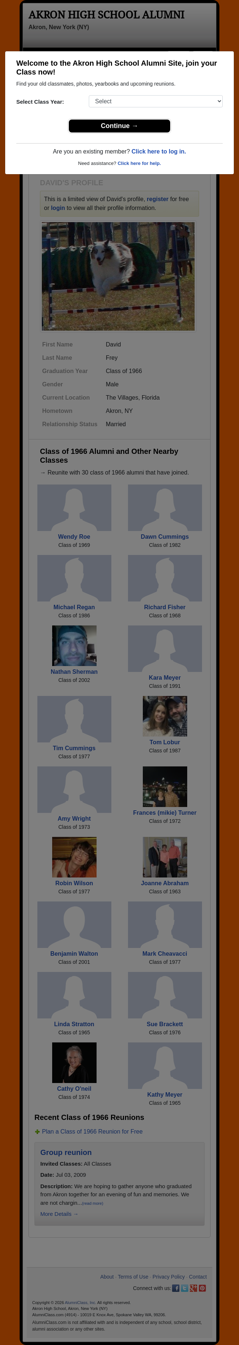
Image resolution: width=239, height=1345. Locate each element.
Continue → (119, 126)
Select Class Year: (40, 102)
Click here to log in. (158, 151)
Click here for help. (139, 163)
